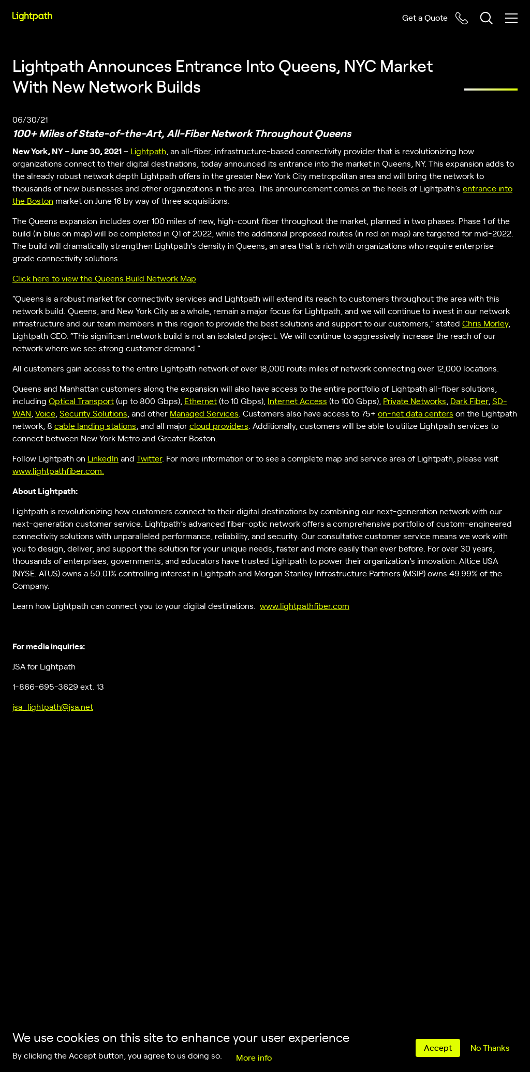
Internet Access (297, 400)
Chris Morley (485, 323)
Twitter (149, 458)
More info (254, 1057)
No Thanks (489, 1047)
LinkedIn (103, 458)
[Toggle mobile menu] (511, 18)
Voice (45, 413)
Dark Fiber (469, 400)
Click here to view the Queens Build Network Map (104, 278)
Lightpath (148, 150)
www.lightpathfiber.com (304, 605)
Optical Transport (81, 400)
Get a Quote (425, 17)
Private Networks (414, 400)
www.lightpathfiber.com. (58, 470)
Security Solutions (93, 413)
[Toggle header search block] (486, 18)
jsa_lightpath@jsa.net (52, 706)
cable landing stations (95, 425)
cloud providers (218, 425)
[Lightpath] (32, 16)
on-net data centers (415, 413)
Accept (438, 1047)
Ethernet (200, 400)
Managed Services (204, 413)
